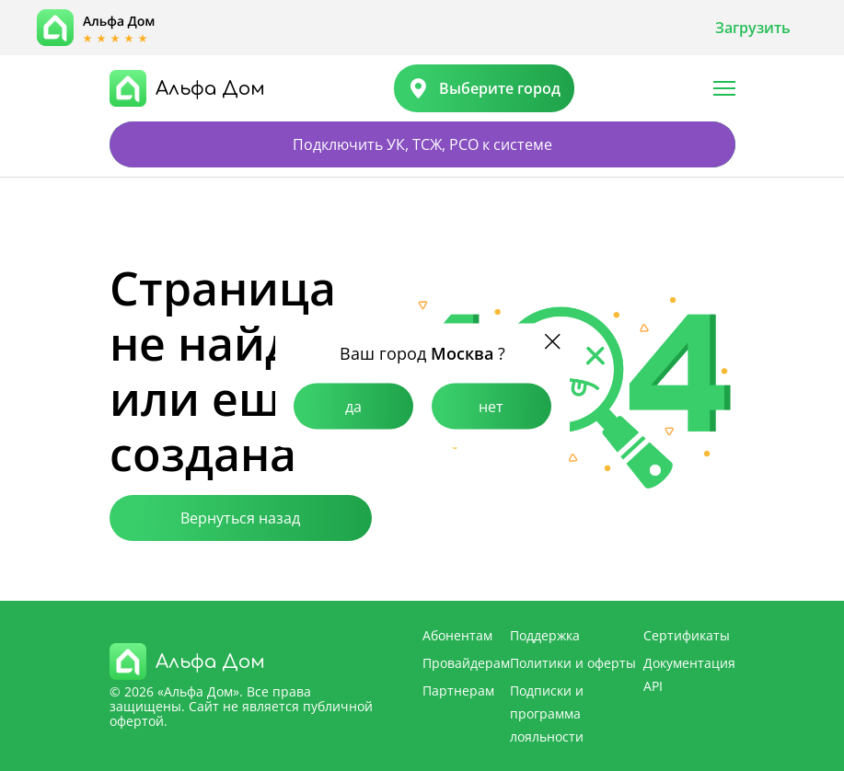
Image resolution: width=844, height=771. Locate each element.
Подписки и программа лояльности (547, 713)
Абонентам (457, 635)
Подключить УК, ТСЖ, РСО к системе (422, 144)
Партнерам (458, 690)
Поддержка (545, 635)
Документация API (689, 674)
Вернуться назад (240, 518)
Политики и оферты (573, 663)
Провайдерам (466, 663)
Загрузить (753, 27)
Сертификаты (686, 635)
